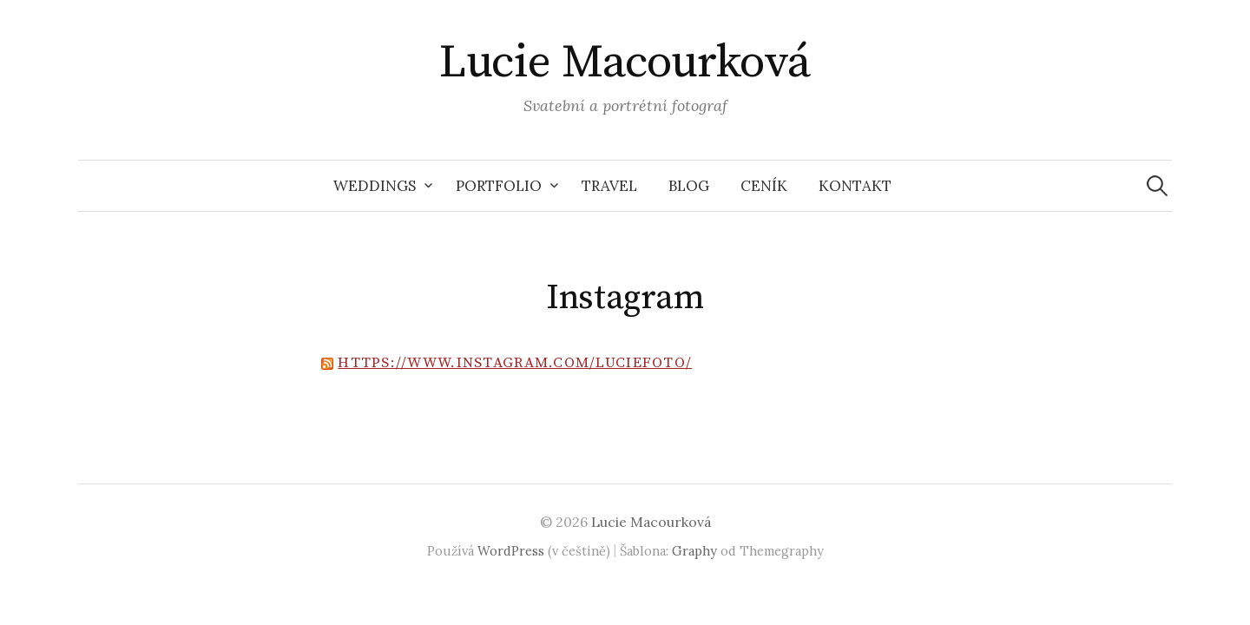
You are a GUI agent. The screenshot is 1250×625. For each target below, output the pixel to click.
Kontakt (855, 185)
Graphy (694, 551)
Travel (609, 185)
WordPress (510, 551)
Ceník (763, 185)
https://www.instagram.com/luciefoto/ (515, 362)
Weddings (374, 185)
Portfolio (499, 185)
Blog (688, 185)
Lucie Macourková (624, 62)
